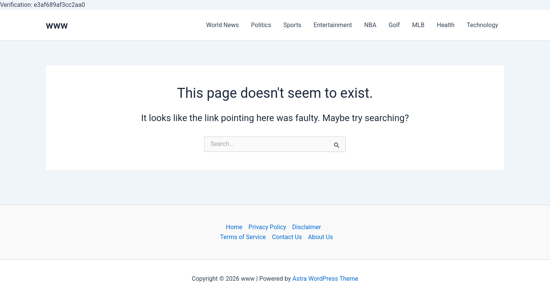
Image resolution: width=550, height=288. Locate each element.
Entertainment (333, 25)
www (57, 25)
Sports (292, 25)
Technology (482, 25)
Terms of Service (243, 237)
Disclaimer (306, 227)
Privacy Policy (267, 227)
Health (446, 25)
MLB (418, 25)
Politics (261, 25)
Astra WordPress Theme (325, 278)
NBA (370, 25)
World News (222, 25)
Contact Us (287, 237)
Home (234, 227)
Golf (394, 25)
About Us (320, 237)
